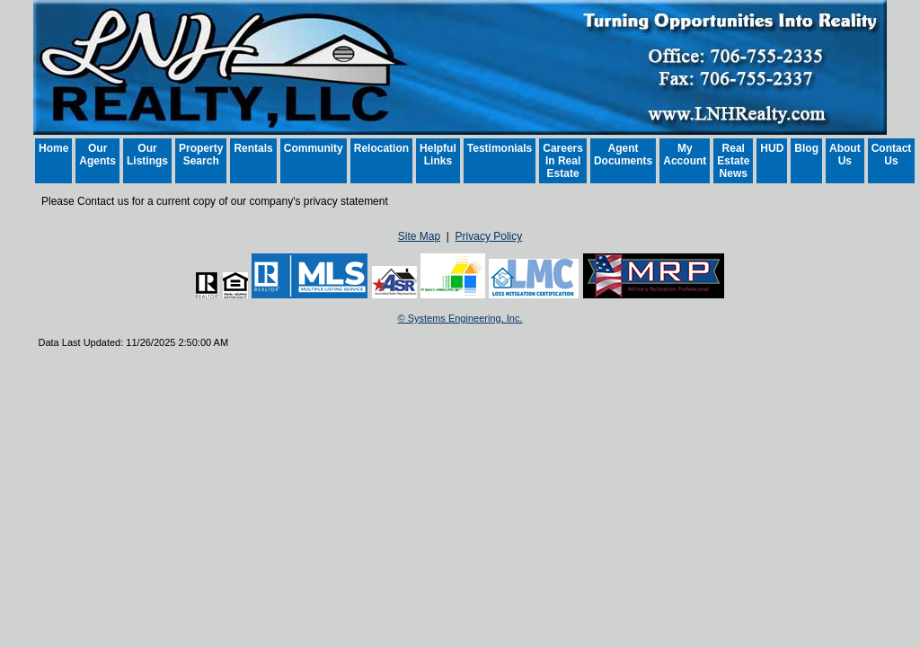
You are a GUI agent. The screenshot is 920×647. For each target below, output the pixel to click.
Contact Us (891, 154)
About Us (845, 154)
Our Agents (97, 154)
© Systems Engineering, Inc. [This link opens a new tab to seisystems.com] (460, 318)
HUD (771, 148)
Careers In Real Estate (563, 161)
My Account (684, 154)
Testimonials (499, 148)
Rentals (253, 148)
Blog (806, 148)
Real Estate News (733, 161)
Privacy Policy (489, 236)
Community (313, 148)
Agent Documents (623, 154)
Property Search (201, 154)
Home (53, 148)
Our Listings (147, 154)
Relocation (381, 148)
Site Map (419, 236)
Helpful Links (438, 154)
